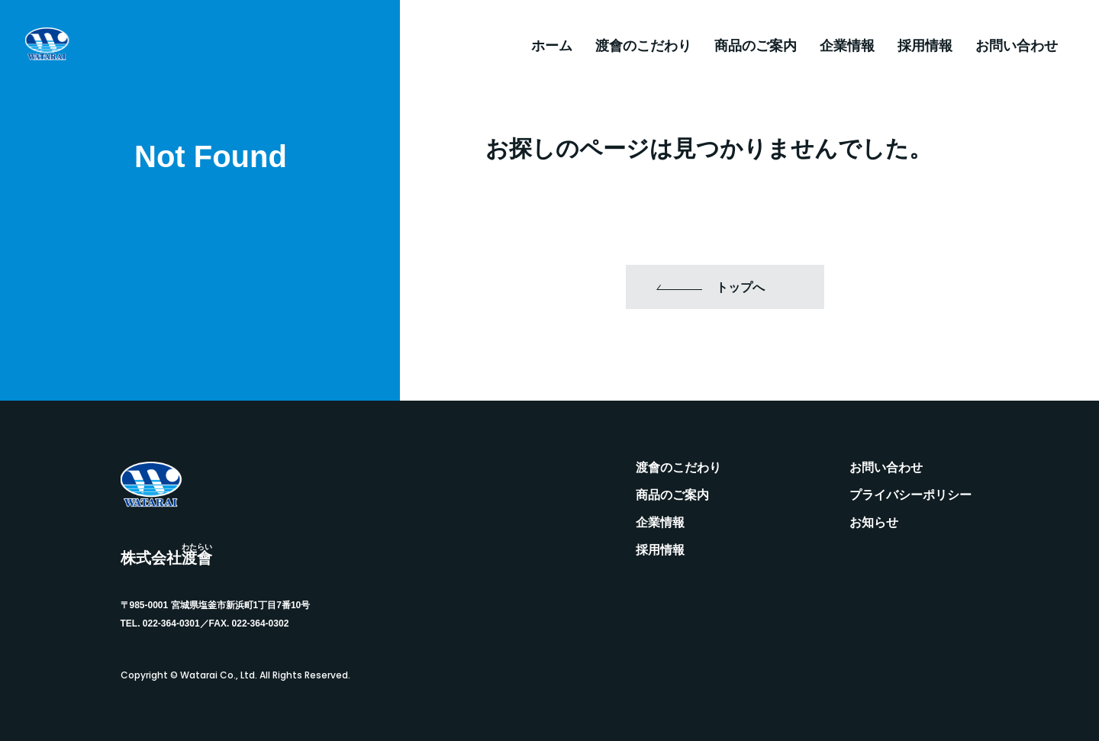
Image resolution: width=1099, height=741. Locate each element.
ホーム (551, 46)
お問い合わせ (1016, 46)
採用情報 (925, 46)
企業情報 (847, 46)
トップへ (740, 287)
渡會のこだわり (643, 46)
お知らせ (873, 523)
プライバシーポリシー (910, 495)
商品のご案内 (755, 46)
